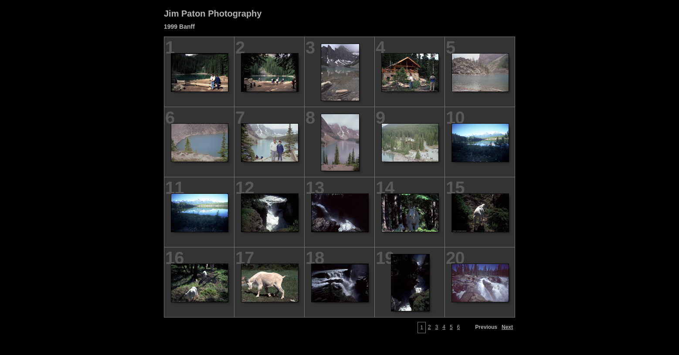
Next (507, 327)
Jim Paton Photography (212, 13)
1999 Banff (179, 26)
